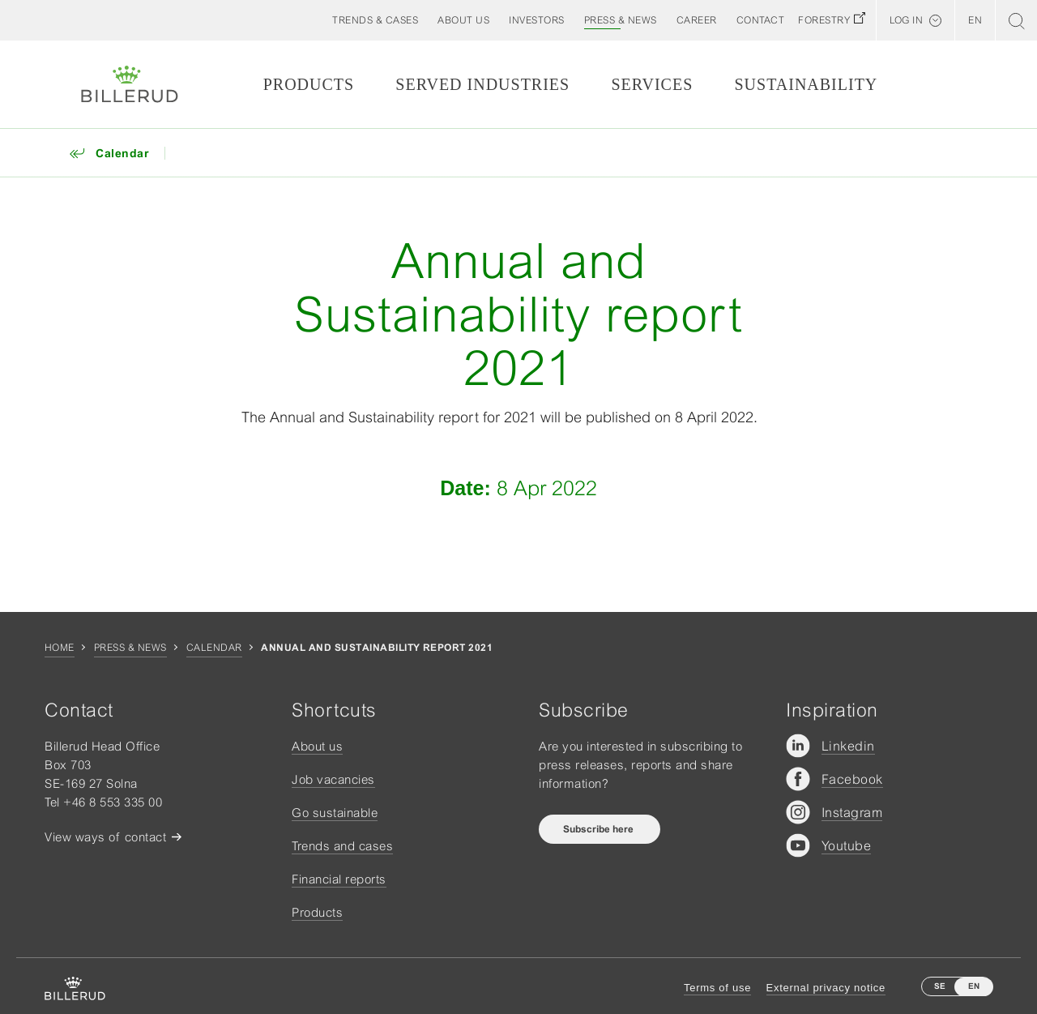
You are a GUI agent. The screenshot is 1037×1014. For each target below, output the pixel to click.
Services (652, 84)
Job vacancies (333, 779)
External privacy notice (826, 988)
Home (60, 647)
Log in (906, 20)
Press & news (130, 647)
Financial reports (339, 879)
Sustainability (805, 84)
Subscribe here (599, 829)
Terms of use (717, 988)
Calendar (214, 647)
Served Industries (482, 84)
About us (317, 746)
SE (939, 986)
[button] (463, 20)
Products (308, 84)
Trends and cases (342, 846)
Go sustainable (335, 812)
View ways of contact (105, 837)
